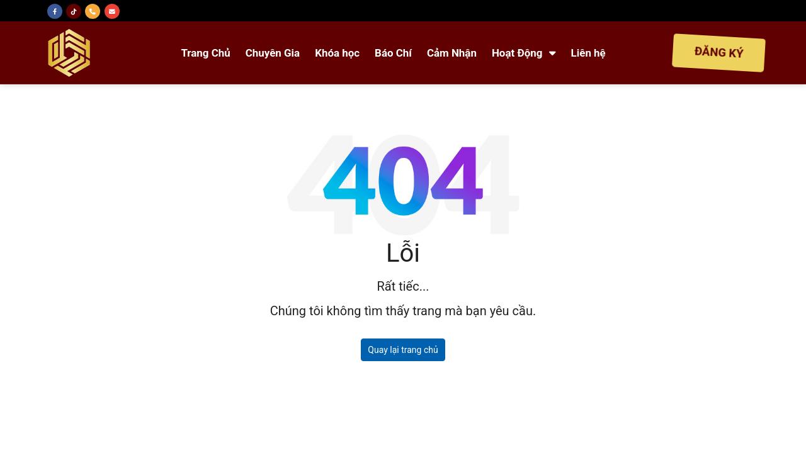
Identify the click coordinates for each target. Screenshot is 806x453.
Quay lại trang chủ (403, 350)
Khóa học (337, 53)
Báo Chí (393, 53)
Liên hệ (588, 53)
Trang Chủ (205, 53)
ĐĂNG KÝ (719, 53)
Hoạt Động (524, 53)
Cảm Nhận (452, 53)
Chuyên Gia (273, 53)
